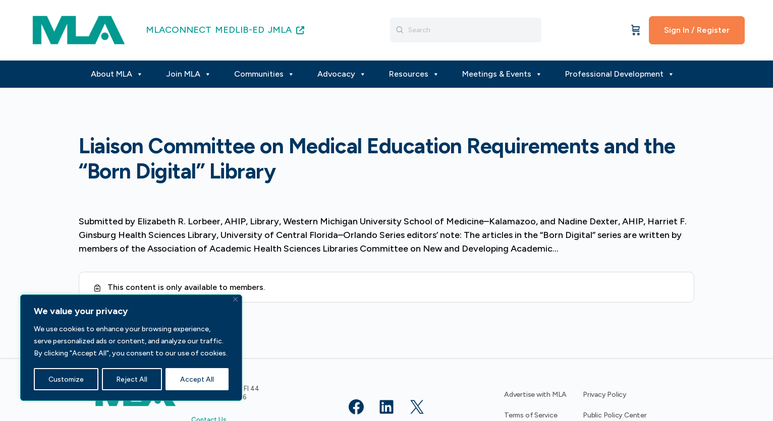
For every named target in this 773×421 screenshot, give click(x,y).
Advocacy (341, 74)
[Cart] (635, 30)
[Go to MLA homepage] (78, 29)
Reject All (132, 379)
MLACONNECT (178, 29)
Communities (264, 74)
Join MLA (188, 74)
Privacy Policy (605, 394)
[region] (131, 348)
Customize (66, 379)
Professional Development (620, 74)
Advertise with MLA (535, 394)
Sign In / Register (697, 30)
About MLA (117, 74)
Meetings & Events (502, 74)
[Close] (235, 299)
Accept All (197, 379)
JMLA (286, 29)
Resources (414, 74)
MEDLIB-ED (239, 29)
